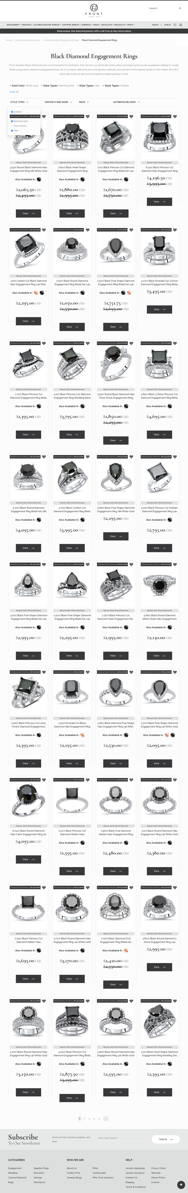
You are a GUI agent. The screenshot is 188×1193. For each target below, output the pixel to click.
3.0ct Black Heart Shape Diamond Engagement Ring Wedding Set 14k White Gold (159, 1040)
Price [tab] (82, 102)
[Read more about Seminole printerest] (31, 1188)
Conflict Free (73, 1158)
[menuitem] (14, 25)
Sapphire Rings (41, 1153)
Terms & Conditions (136, 1172)
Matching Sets (19, 121)
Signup (155, 25)
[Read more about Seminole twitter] (21, 1188)
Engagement (14, 1153)
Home (9, 40)
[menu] (77, 25)
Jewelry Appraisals (135, 1153)
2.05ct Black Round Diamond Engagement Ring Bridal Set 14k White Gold (72, 281)
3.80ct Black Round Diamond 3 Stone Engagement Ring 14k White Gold (159, 928)
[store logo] (94, 11)
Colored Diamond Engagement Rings (61, 40)
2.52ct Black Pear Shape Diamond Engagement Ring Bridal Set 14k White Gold (115, 281)
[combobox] (164, 8)
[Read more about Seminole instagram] (40, 1188)
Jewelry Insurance (135, 1158)
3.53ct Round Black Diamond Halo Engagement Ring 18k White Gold (28, 169)
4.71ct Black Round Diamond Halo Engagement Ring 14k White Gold (72, 928)
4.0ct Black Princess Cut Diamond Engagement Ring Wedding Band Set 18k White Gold (72, 393)
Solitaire (16, 112)
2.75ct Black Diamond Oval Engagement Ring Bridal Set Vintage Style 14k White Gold (116, 928)
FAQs (95, 1153)
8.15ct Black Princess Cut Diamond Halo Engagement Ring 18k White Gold (159, 169)
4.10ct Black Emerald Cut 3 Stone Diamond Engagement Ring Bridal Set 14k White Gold (159, 281)
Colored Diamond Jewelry (27, 40)
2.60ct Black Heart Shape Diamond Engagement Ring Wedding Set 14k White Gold (72, 169)
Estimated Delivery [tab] (124, 102)
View (28, 213)
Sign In (167, 25)
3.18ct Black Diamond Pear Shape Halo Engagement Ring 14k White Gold (115, 717)
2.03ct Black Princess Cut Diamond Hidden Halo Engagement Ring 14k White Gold (28, 928)
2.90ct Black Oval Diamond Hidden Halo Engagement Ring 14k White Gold (116, 822)
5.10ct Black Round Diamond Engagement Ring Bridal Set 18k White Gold (28, 504)
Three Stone (18, 126)
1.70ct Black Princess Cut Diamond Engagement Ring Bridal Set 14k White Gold (28, 393)
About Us (72, 1153)
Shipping (130, 1167)
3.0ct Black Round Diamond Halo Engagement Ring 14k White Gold (159, 822)
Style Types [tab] (17, 102)
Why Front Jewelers (103, 1162)
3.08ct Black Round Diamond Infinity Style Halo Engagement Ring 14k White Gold (159, 610)
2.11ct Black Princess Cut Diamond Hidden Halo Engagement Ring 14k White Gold (72, 822)
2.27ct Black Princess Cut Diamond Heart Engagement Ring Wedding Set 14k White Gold (115, 610)
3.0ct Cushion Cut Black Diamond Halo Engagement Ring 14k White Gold (28, 281)
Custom (155, 1167)
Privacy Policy (158, 1153)
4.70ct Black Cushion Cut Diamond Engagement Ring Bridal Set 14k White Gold (72, 504)
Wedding (12, 1158)
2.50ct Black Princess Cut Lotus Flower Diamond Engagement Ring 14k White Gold (28, 717)
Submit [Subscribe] (165, 1124)
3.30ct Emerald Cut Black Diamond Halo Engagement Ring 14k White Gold (72, 717)
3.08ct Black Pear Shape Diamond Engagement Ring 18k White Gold (116, 504)
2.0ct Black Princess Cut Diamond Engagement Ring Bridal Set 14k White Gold (115, 169)
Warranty (156, 1158)
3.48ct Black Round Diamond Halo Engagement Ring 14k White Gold (116, 1040)
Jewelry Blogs (74, 1162)
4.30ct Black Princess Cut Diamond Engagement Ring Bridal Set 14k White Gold (72, 1040)
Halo (14, 130)
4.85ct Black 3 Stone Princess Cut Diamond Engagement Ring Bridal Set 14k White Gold (159, 393)
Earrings (38, 1162)
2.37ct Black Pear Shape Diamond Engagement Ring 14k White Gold (159, 717)
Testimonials (99, 1158)
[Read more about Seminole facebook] (11, 1188)
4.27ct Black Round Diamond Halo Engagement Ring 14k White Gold (28, 1040)
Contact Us (131, 1162)
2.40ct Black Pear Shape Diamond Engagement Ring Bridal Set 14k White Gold (72, 610)
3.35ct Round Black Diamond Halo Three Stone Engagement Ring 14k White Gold (116, 393)
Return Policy (158, 1162)
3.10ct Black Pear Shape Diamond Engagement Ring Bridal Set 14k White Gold (28, 610)
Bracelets (39, 1158)
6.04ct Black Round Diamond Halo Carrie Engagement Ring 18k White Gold (28, 822)
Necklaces (39, 1167)
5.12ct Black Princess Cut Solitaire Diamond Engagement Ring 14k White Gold (159, 504)
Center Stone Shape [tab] (56, 102)
